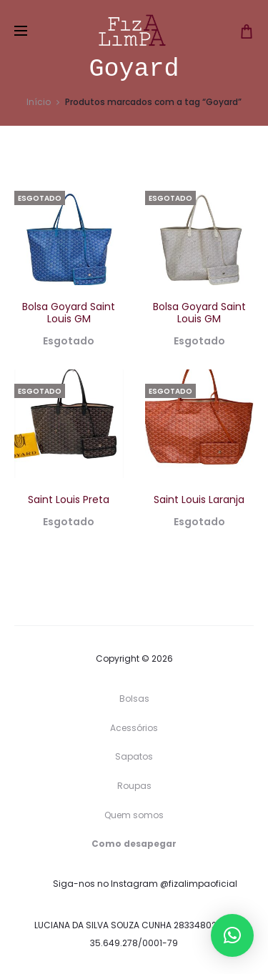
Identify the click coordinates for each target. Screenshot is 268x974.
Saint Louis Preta (68, 499)
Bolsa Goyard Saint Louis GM (68, 312)
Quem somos (134, 815)
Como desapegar (134, 844)
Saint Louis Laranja (199, 499)
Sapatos (134, 756)
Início (38, 102)
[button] (232, 935)
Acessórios (134, 728)
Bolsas (134, 698)
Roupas (134, 786)
